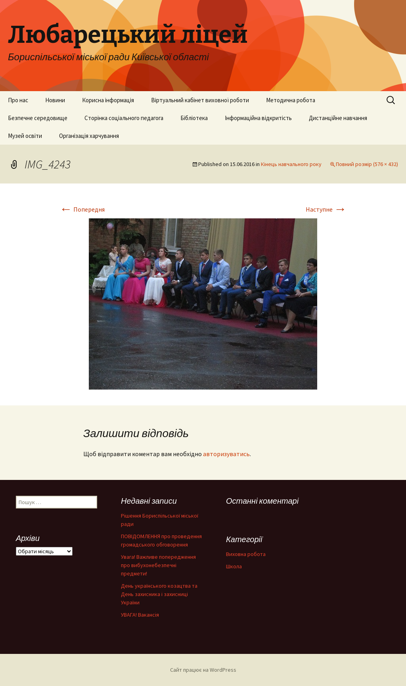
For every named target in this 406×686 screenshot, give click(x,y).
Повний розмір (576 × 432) (367, 164)
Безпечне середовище (37, 118)
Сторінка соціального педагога (123, 118)
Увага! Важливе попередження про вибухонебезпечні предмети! (158, 565)
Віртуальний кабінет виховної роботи (200, 100)
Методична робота (290, 100)
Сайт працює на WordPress (203, 669)
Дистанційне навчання (338, 118)
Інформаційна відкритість (258, 118)
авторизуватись (226, 454)
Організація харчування (89, 135)
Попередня (82, 209)
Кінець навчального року (291, 164)
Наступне (326, 209)
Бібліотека (194, 118)
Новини (55, 100)
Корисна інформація (108, 100)
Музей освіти (25, 135)
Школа (234, 566)
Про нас (18, 100)
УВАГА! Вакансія (140, 614)
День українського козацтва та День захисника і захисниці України (159, 594)
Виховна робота (246, 554)
